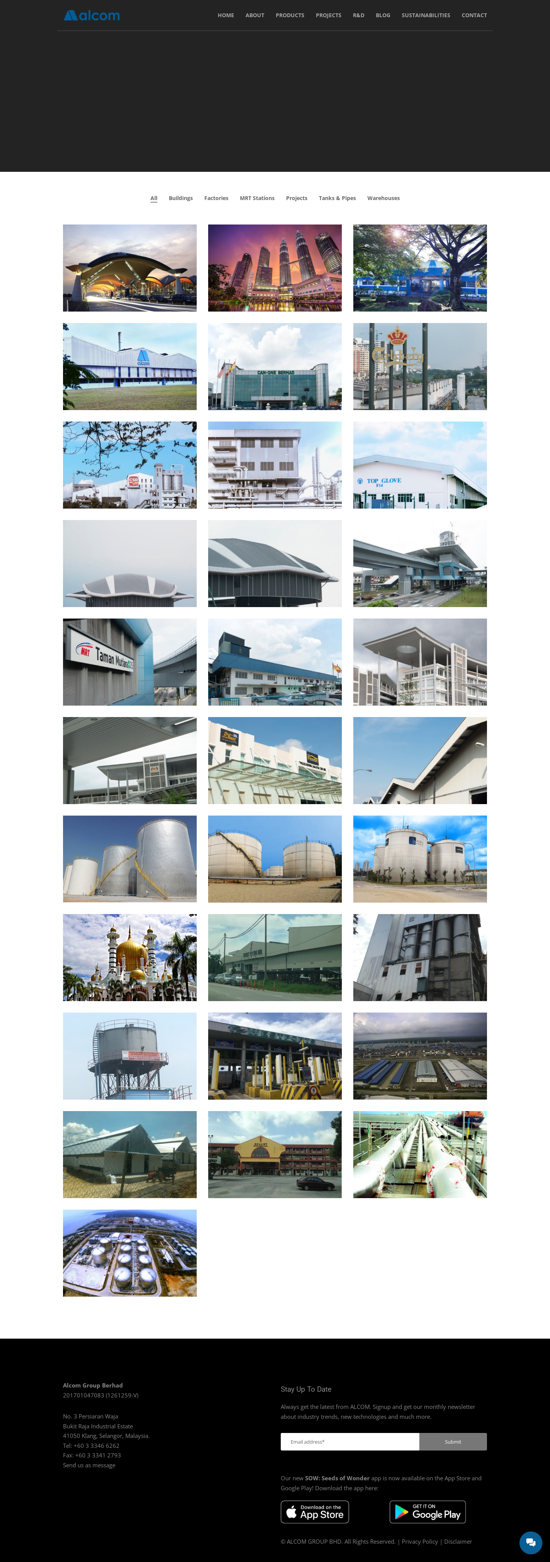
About (255, 15)
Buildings (181, 198)
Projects (328, 15)
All (153, 198)
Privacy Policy (420, 1541)
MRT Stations (257, 198)
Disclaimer (458, 1541)
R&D (358, 15)
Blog (383, 15)
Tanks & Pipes (337, 198)
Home (226, 15)
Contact (474, 15)
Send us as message (89, 1465)
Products (290, 15)
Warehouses (383, 198)
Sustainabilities (426, 15)
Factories (216, 198)
